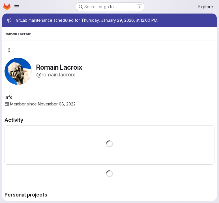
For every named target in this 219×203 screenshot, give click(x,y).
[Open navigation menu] (16, 6)
